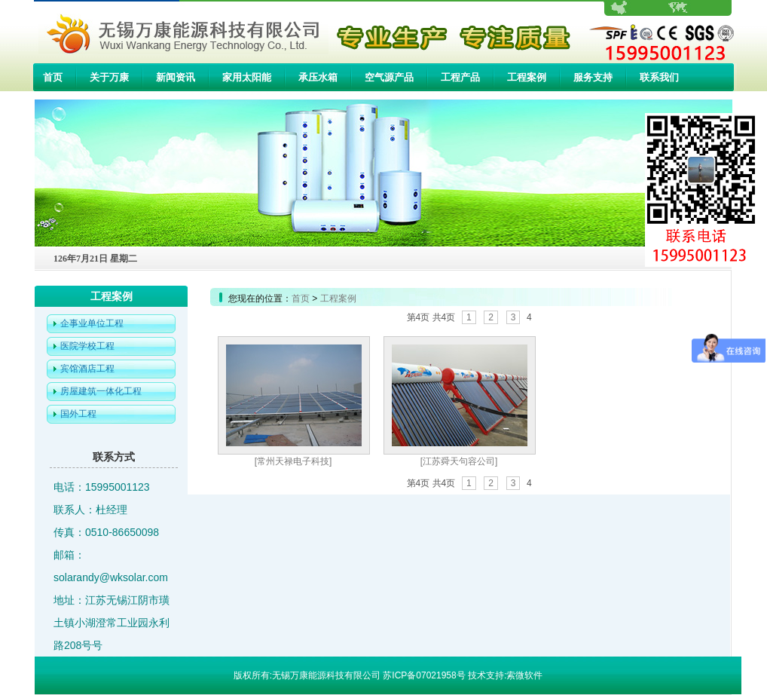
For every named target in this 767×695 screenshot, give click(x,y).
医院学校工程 (87, 346)
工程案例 (526, 77)
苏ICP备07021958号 (424, 675)
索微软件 (524, 675)
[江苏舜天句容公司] (459, 461)
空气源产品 (389, 77)
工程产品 (460, 77)
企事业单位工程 (92, 323)
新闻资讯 (175, 77)
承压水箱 (318, 77)
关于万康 (109, 77)
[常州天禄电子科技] (293, 461)
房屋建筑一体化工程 (101, 391)
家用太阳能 (246, 77)
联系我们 (659, 77)
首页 (53, 77)
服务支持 (593, 77)
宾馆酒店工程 (87, 368)
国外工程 (78, 414)
